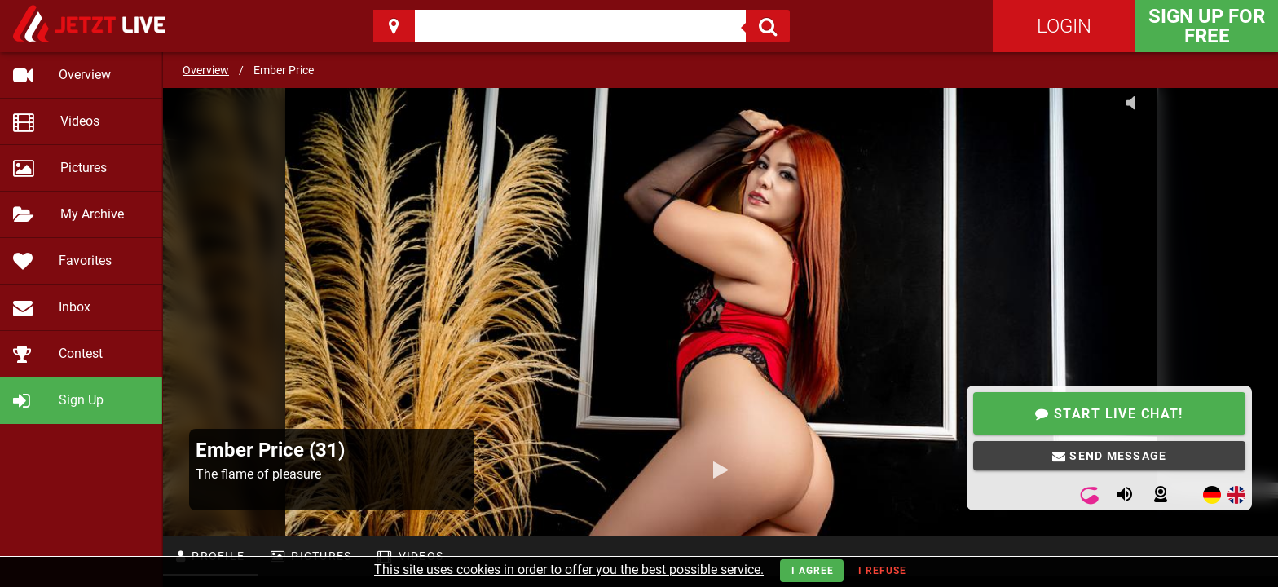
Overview (206, 70)
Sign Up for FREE (1206, 26)
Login (1064, 26)
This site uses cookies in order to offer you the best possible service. (569, 569)
